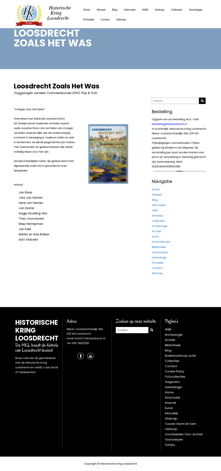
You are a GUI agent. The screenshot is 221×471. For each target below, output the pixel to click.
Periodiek (88, 19)
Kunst (155, 236)
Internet (170, 403)
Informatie (130, 9)
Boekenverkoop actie (180, 356)
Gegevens (172, 382)
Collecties (176, 9)
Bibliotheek (159, 247)
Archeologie (159, 226)
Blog (114, 9)
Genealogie (195, 9)
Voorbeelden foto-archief (184, 434)
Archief (156, 231)
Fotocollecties (161, 242)
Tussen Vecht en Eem (180, 424)
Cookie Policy (174, 371)
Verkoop (159, 9)
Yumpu (170, 445)
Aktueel (101, 9)
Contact (105, 19)
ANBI (145, 9)
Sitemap (121, 19)
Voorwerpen (160, 252)
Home (86, 9)
